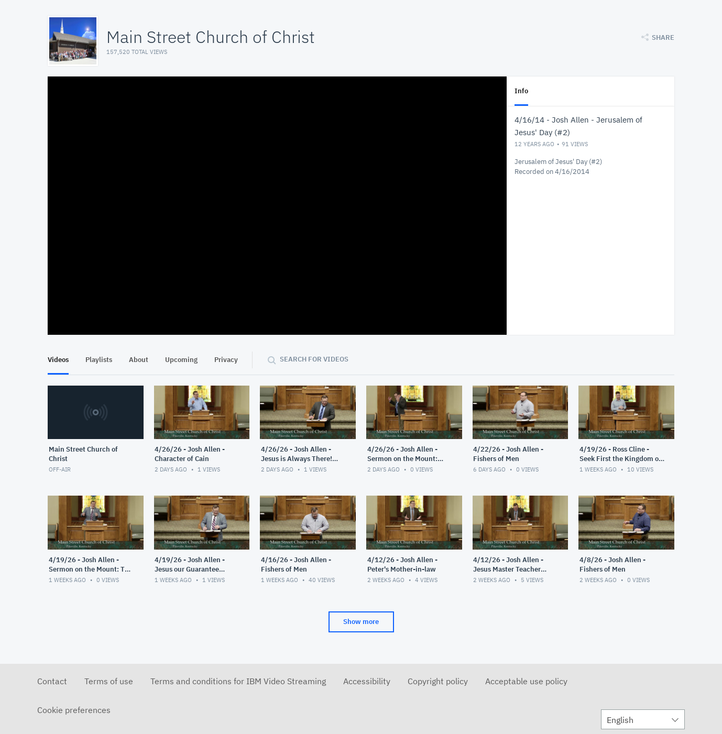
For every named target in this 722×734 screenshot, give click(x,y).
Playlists (98, 359)
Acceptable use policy (526, 681)
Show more (361, 621)
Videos (58, 359)
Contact (52, 681)
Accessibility (366, 681)
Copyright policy (438, 681)
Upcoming (181, 359)
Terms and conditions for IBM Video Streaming (238, 681)
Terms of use (108, 681)
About (138, 359)
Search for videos (314, 359)
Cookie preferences (74, 710)
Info (521, 90)
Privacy (226, 359)
